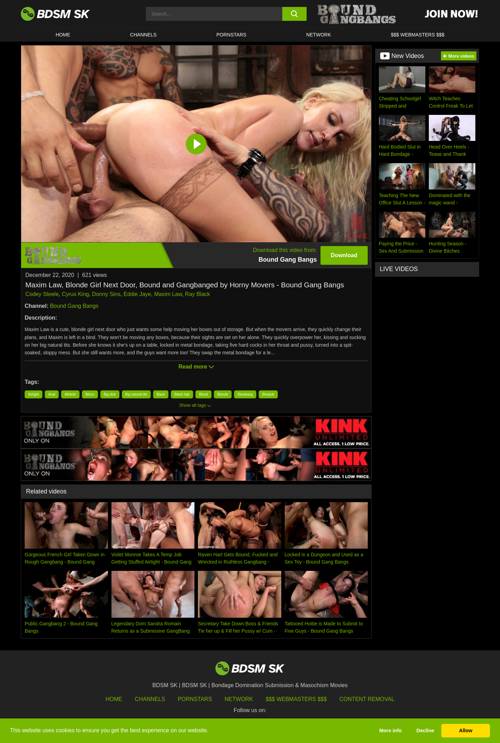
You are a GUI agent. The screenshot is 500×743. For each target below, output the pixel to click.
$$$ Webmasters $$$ (296, 699)
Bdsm (89, 394)
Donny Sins (106, 294)
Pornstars (195, 699)
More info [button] (390, 730)
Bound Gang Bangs (74, 306)
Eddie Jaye (137, 294)
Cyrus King (75, 294)
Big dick (110, 394)
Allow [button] (465, 730)
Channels (150, 699)
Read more (196, 367)
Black (161, 394)
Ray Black (197, 294)
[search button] (294, 14)
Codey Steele (42, 294)
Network (318, 34)
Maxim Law (168, 294)
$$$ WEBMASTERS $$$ (417, 34)
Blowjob (268, 394)
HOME (63, 34)
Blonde (222, 394)
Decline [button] (425, 730)
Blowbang (245, 394)
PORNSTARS (231, 34)
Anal (51, 394)
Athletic (70, 394)
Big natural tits (136, 394)
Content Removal (367, 699)
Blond (203, 394)
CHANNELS (143, 34)
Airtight (33, 394)
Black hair (182, 394)
